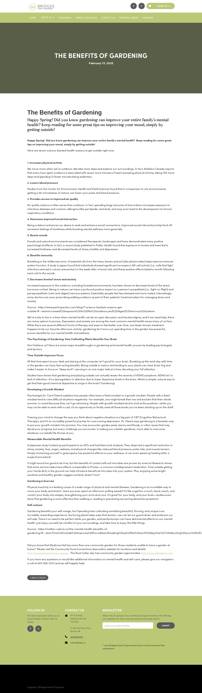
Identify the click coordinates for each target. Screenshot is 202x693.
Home (32, 17)
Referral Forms (129, 17)
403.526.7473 (76, 636)
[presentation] (126, 636)
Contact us (108, 17)
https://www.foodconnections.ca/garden (48, 553)
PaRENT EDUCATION (86, 17)
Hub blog (148, 17)
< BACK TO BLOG (38, 577)
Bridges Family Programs (51, 687)
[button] (48, 17)
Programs (65, 17)
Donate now (162, 7)
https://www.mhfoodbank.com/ (157, 553)
